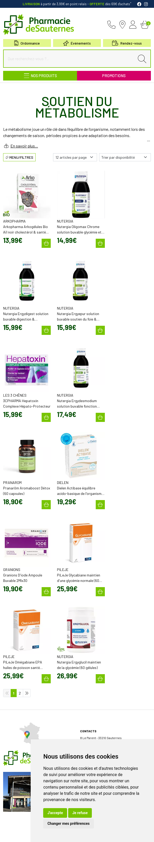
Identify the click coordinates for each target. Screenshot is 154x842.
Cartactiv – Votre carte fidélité (23, 711)
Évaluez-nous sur (111, 729)
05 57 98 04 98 (93, 558)
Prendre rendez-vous (18, 770)
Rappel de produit (15, 806)
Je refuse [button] (80, 813)
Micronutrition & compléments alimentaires (34, 733)
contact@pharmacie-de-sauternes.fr (106, 563)
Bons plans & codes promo (22, 702)
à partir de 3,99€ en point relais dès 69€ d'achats (77, 4)
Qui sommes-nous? (17, 670)
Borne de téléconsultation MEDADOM (29, 779)
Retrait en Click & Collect (97, 684)
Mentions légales (22, 829)
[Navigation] (40, 76)
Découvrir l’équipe (16, 675)
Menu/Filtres (19, 157)
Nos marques (12, 738)
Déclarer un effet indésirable (23, 684)
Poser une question (17, 679)
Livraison (86, 689)
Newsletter (11, 716)
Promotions (114, 75)
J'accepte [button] (55, 813)
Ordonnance (27, 43)
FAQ (5, 802)
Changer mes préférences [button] (68, 823)
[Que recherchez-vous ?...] (70, 58)
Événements (77, 43)
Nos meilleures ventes (19, 743)
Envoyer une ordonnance (21, 765)
